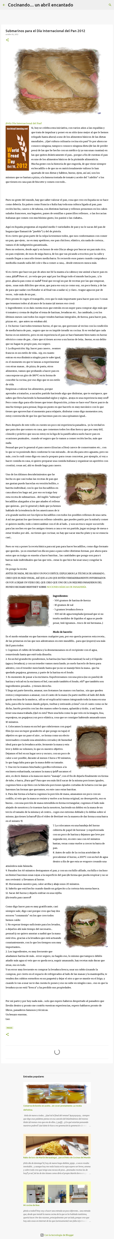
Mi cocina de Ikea (31, 1205)
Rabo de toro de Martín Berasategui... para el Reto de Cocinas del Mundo (57, 1157)
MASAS (9, 1028)
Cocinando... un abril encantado (40, 4)
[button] (7, 40)
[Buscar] (77, 5)
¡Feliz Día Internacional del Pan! (24, 123)
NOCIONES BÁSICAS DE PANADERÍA (66, 587)
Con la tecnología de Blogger (57, 1235)
